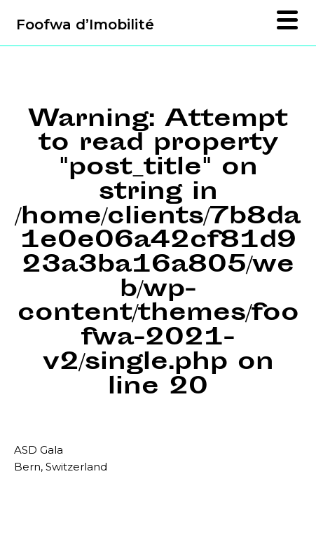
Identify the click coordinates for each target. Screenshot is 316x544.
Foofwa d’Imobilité (85, 24)
